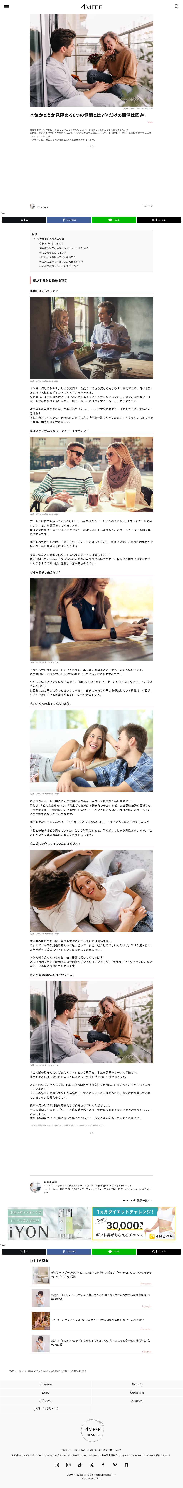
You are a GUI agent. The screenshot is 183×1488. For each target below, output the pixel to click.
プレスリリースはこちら (73, 1450)
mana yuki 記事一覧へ (136, 1200)
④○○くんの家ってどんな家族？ (57, 257)
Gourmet (137, 1392)
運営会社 (115, 1455)
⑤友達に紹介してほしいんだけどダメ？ (61, 261)
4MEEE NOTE (46, 1409)
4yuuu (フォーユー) (132, 1455)
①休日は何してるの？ (51, 243)
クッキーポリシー (77, 1455)
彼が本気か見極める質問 (50, 239)
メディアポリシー (32, 1455)
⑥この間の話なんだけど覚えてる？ (58, 266)
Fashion (45, 1384)
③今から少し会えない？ (52, 252)
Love (46, 1392)
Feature (137, 1401)
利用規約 (16, 1455)
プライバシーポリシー (54, 1455)
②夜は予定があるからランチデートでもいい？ (65, 248)
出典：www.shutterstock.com (138, 108)
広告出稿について (112, 1450)
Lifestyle (45, 1401)
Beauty (137, 1384)
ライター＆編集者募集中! (157, 1455)
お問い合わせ (94, 1450)
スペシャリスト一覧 (98, 1455)
